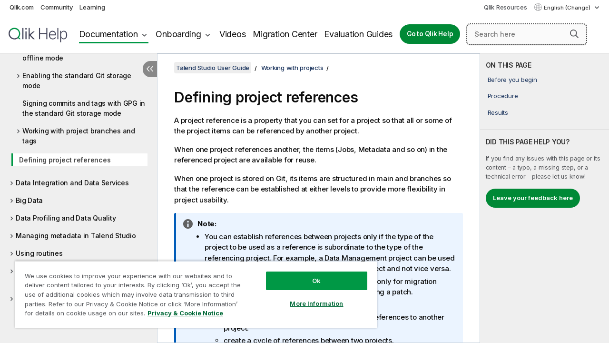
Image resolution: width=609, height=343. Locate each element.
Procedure (503, 96)
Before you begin (512, 79)
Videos (232, 34)
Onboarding (178, 34)
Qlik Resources (505, 7)
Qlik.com (22, 7)
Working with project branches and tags (78, 136)
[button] (574, 34)
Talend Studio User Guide (212, 67)
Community (56, 7)
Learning (92, 7)
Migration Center (285, 34)
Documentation (108, 34)
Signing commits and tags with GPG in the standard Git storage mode (83, 108)
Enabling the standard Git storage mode (76, 80)
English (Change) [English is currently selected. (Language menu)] (568, 7)
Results (498, 112)
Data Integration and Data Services (72, 183)
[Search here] (526, 34)
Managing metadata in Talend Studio (76, 236)
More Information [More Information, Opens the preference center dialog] (309, 296)
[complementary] (544, 198)
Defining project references (64, 160)
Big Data (29, 200)
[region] (191, 290)
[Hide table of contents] (150, 69)
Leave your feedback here (533, 198)
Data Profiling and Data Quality (66, 218)
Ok (309, 273)
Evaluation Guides (358, 34)
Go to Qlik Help (430, 34)
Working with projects (292, 67)
